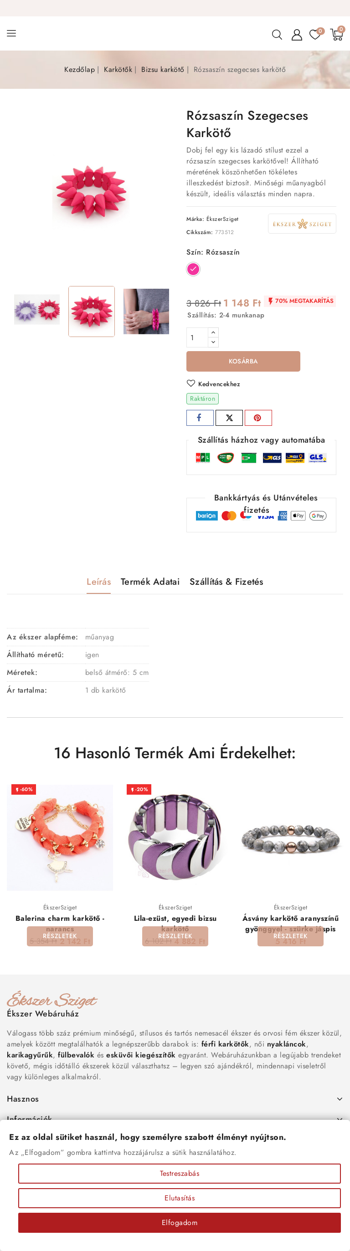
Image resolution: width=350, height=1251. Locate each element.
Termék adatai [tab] (150, 582)
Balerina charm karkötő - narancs (60, 924)
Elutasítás (180, 1198)
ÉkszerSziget (222, 219)
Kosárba (243, 361)
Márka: (195, 219)
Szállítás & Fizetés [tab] (226, 582)
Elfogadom (180, 1222)
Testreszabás (179, 1173)
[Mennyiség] (197, 337)
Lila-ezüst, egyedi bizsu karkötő (175, 924)
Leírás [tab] (99, 582)
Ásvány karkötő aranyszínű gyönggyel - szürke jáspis (290, 924)
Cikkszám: (199, 232)
